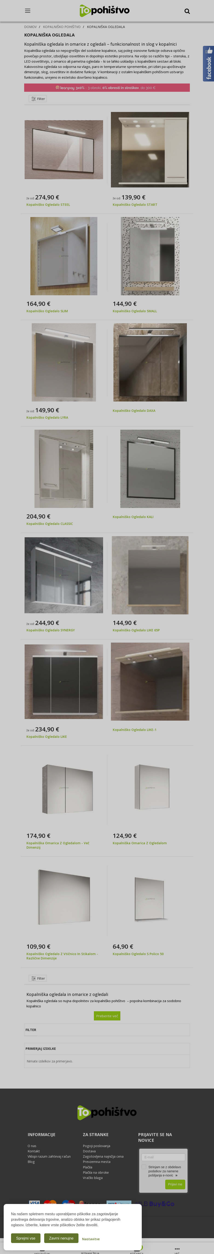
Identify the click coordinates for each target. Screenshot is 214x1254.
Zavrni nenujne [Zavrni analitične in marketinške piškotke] (61, 1238)
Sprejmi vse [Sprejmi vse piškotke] (25, 1238)
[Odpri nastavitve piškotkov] (91, 1238)
